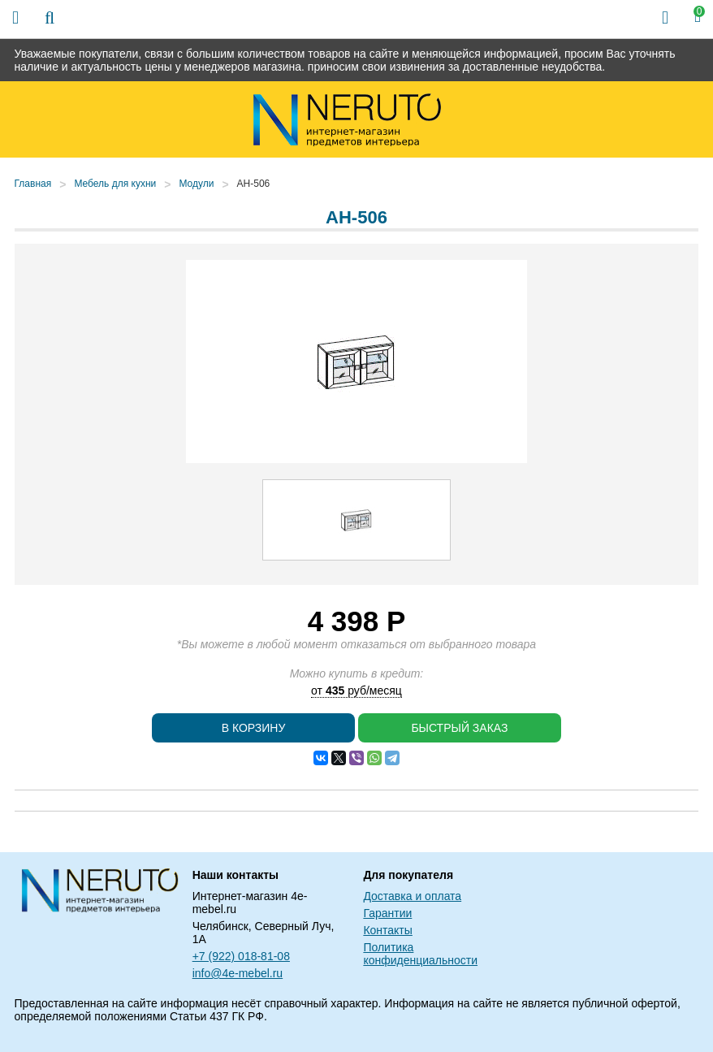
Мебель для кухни (115, 183)
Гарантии (387, 913)
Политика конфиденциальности (420, 954)
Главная (33, 183)
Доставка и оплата (412, 896)
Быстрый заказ (459, 727)
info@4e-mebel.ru (237, 973)
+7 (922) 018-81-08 (241, 956)
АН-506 (253, 183)
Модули (196, 183)
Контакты (387, 930)
